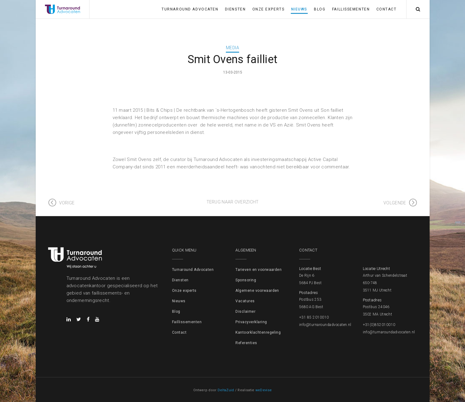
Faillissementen (351, 9)
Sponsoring (245, 280)
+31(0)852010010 (379, 325)
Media (232, 47)
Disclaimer (245, 311)
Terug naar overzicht (232, 201)
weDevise (263, 390)
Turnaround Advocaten (190, 9)
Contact (386, 9)
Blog (319, 9)
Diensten (235, 9)
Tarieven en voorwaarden (258, 269)
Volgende (394, 202)
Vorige (67, 202)
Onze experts (268, 9)
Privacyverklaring (251, 322)
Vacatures (245, 301)
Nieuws (299, 9)
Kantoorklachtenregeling (258, 332)
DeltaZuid (226, 390)
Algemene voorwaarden (257, 290)
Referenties (246, 343)
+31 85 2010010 (314, 317)
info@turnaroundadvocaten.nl (325, 325)
